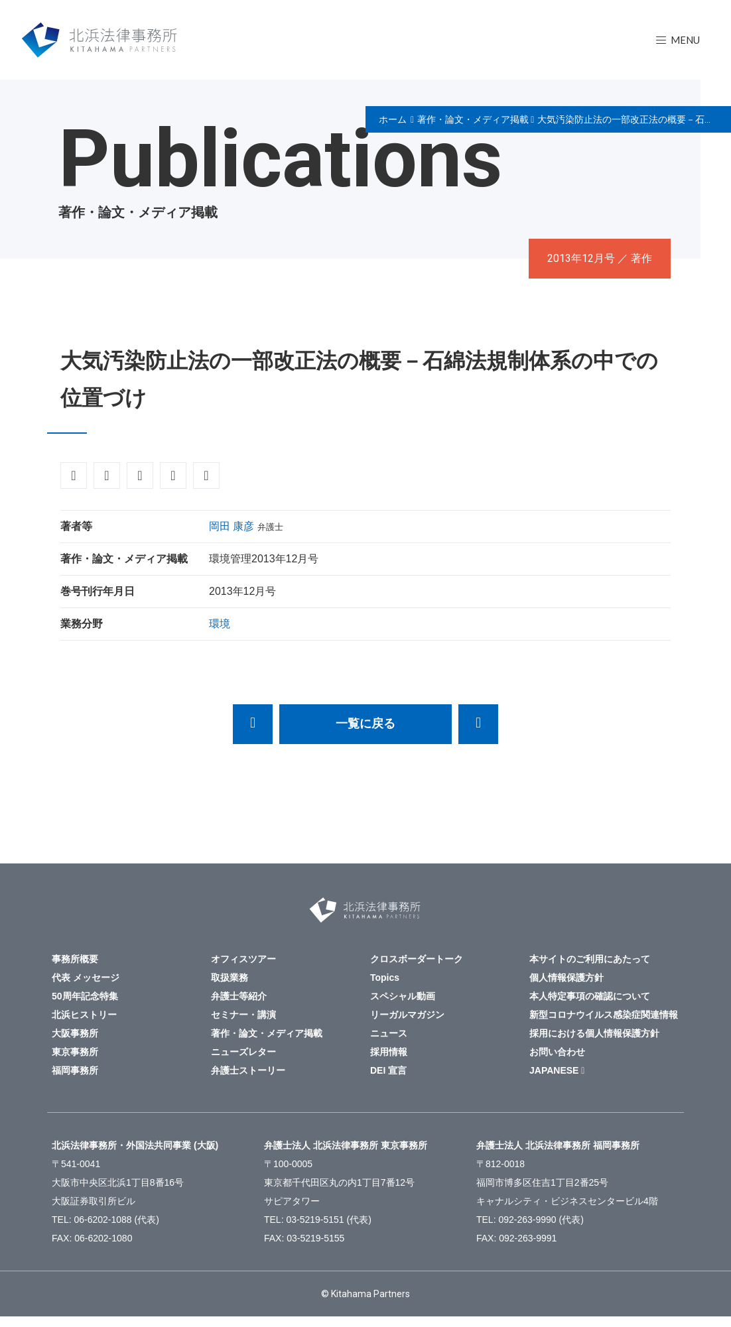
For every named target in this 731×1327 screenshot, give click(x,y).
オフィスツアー (243, 959)
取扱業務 (229, 977)
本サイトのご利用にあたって (589, 959)
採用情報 (388, 1051)
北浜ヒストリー (84, 1014)
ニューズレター (243, 1051)
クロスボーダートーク (416, 959)
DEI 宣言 (388, 1070)
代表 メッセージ (85, 977)
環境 (219, 623)
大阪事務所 (75, 1033)
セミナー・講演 (243, 1014)
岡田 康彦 (231, 526)
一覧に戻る (365, 723)
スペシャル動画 (402, 996)
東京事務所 (75, 1051)
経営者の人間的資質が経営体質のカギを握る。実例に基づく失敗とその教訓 (478, 724)
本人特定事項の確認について (589, 996)
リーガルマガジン (407, 1014)
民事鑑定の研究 (253, 724)
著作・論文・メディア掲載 (473, 119)
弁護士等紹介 (239, 996)
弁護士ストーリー (248, 1070)
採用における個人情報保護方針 (594, 1033)
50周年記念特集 (85, 996)
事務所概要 (75, 959)
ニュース (388, 1033)
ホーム (393, 119)
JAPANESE (553, 1070)
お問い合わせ (557, 1051)
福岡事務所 (75, 1070)
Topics (384, 977)
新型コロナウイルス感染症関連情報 (603, 1014)
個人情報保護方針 (566, 977)
